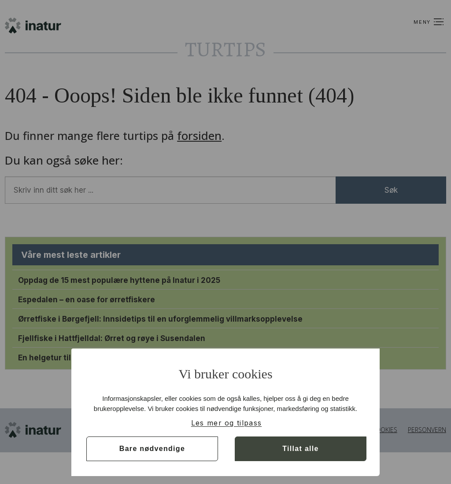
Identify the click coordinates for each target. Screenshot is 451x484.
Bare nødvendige (152, 448)
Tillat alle (300, 448)
